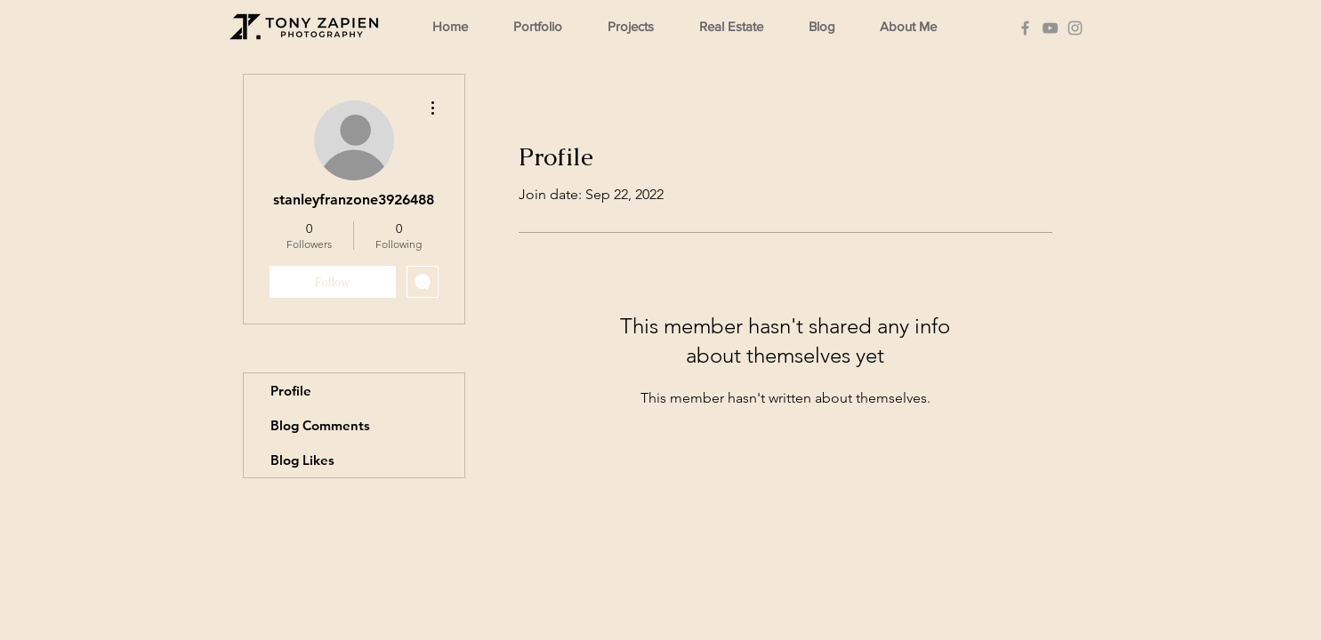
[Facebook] (1025, 28)
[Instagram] (1075, 28)
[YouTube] (1050, 28)
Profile (290, 390)
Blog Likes (302, 460)
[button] (546, 26)
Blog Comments (320, 425)
